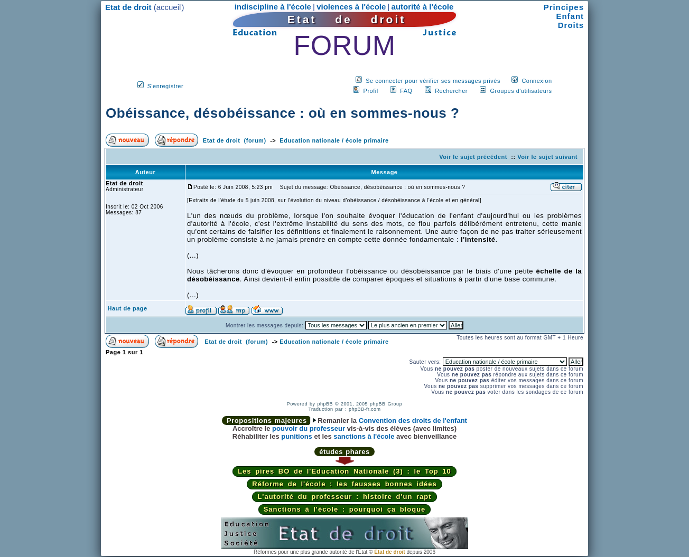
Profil (371, 91)
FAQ (406, 91)
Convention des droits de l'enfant (413, 420)
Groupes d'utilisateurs (521, 91)
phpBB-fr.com (365, 409)
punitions (296, 436)
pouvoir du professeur (308, 428)
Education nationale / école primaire (334, 140)
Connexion (537, 81)
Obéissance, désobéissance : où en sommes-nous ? (282, 113)
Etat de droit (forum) (234, 140)
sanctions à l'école (363, 436)
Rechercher (451, 91)
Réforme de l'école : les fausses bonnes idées (344, 484)
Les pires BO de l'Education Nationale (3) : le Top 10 (344, 471)
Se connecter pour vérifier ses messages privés (433, 81)
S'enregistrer (165, 86)
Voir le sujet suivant (547, 157)
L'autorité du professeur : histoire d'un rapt (344, 497)
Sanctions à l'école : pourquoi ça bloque (345, 509)
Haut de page (127, 308)
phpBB (325, 404)
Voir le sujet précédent (473, 157)
